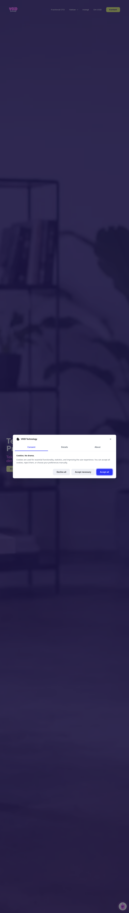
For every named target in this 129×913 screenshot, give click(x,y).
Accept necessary (83, 472)
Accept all (104, 472)
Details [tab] (64, 447)
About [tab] (97, 447)
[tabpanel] (64, 464)
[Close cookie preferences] (110, 439)
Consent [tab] (31, 447)
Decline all (61, 472)
